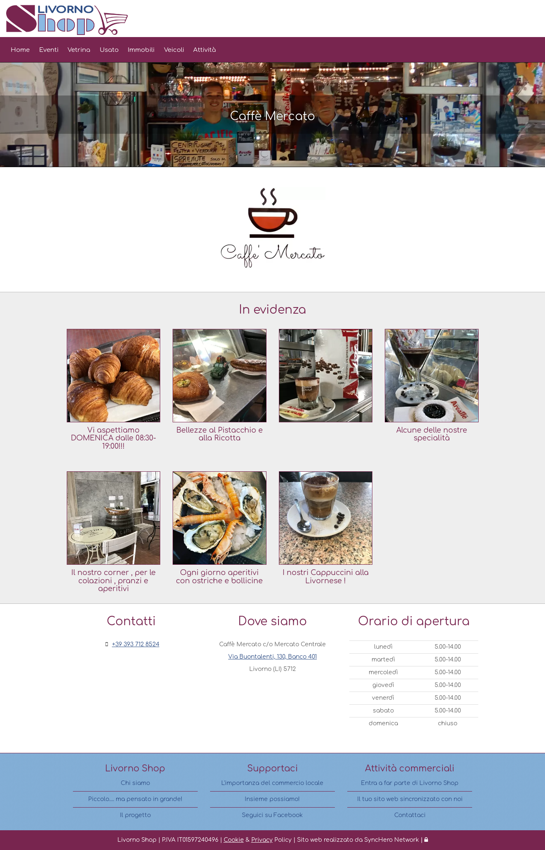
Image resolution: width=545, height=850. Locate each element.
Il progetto (135, 815)
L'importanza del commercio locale (272, 783)
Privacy (262, 840)
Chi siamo (135, 783)
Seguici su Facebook (272, 815)
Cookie (234, 840)
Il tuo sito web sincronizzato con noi (410, 799)
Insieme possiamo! (272, 799)
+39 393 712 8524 (135, 644)
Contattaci (410, 815)
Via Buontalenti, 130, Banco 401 (272, 657)
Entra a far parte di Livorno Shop (409, 783)
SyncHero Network (391, 840)
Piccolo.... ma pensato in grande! (135, 799)
